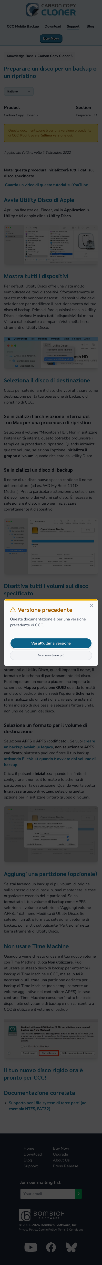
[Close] (91, 605)
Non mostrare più (51, 655)
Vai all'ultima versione (51, 643)
